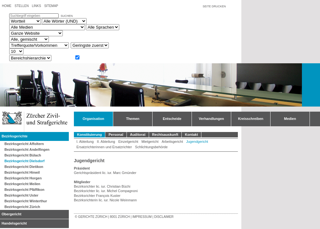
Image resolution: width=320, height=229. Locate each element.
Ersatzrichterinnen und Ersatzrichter (104, 147)
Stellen (22, 6)
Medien (290, 119)
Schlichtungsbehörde (151, 147)
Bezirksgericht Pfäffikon (24, 189)
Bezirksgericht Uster (21, 195)
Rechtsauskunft (165, 134)
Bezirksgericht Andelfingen (26, 149)
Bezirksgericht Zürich (22, 207)
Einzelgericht (128, 141)
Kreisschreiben (250, 119)
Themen (132, 119)
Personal (115, 134)
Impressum (142, 217)
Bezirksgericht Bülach (22, 155)
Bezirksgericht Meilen (22, 184)
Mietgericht (150, 141)
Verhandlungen (211, 119)
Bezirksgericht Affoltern (24, 144)
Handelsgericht (14, 223)
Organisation (93, 119)
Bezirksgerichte (15, 136)
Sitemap (51, 6)
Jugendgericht (197, 141)
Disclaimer (163, 217)
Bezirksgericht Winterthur (25, 201)
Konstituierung (89, 134)
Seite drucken (214, 6)
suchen (67, 15)
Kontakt (191, 134)
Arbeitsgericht (172, 141)
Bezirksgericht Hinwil (22, 172)
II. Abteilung (106, 141)
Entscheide (172, 119)
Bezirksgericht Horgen (23, 178)
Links (36, 6)
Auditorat (138, 134)
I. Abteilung (85, 141)
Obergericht (11, 214)
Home (6, 6)
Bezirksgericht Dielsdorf (24, 161)
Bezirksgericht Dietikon (23, 167)
